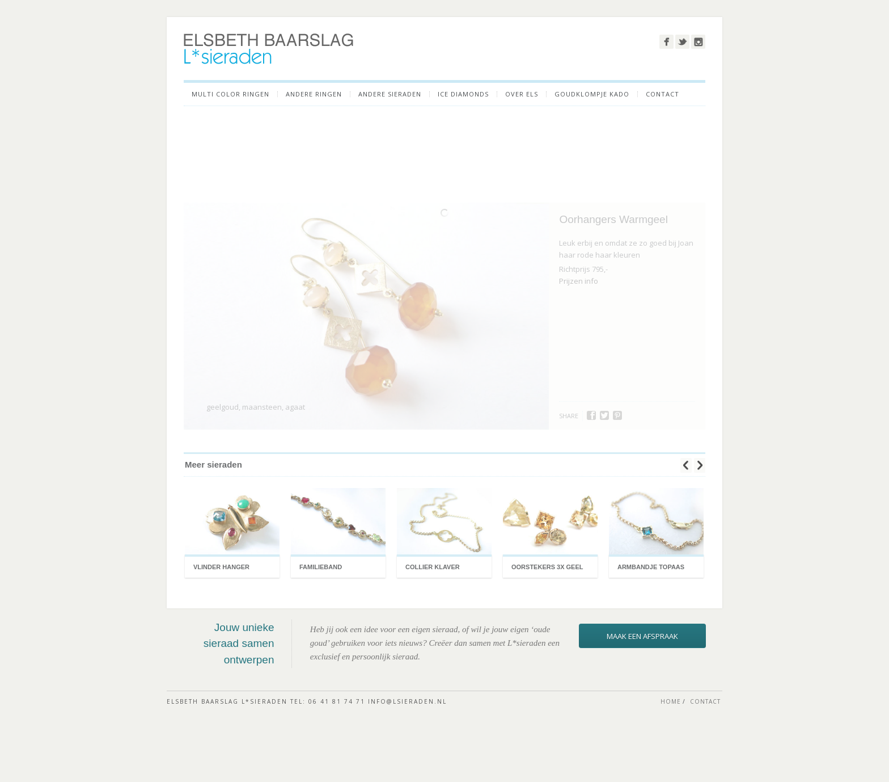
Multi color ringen (230, 94)
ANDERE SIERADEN (389, 94)
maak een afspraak (642, 671)
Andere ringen (314, 94)
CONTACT (662, 94)
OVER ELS (521, 94)
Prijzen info (578, 298)
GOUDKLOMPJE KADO (591, 94)
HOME (671, 737)
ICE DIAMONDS (463, 94)
